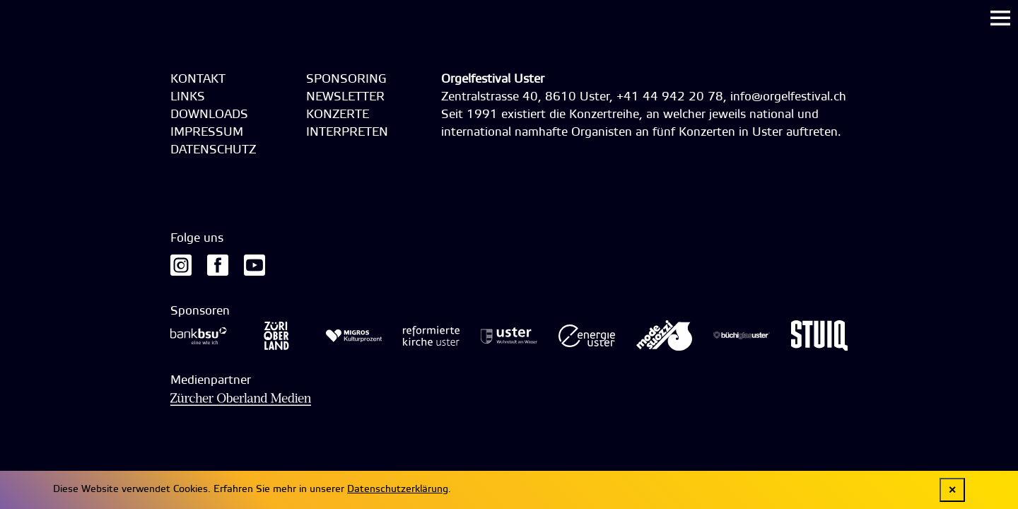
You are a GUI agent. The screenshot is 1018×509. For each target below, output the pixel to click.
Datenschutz (213, 150)
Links (187, 97)
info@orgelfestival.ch (788, 97)
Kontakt (198, 79)
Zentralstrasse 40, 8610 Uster (525, 97)
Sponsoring (346, 79)
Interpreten (347, 132)
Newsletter (345, 97)
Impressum (206, 132)
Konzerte (337, 114)
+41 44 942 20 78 (669, 97)
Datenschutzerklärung (397, 490)
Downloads (209, 114)
